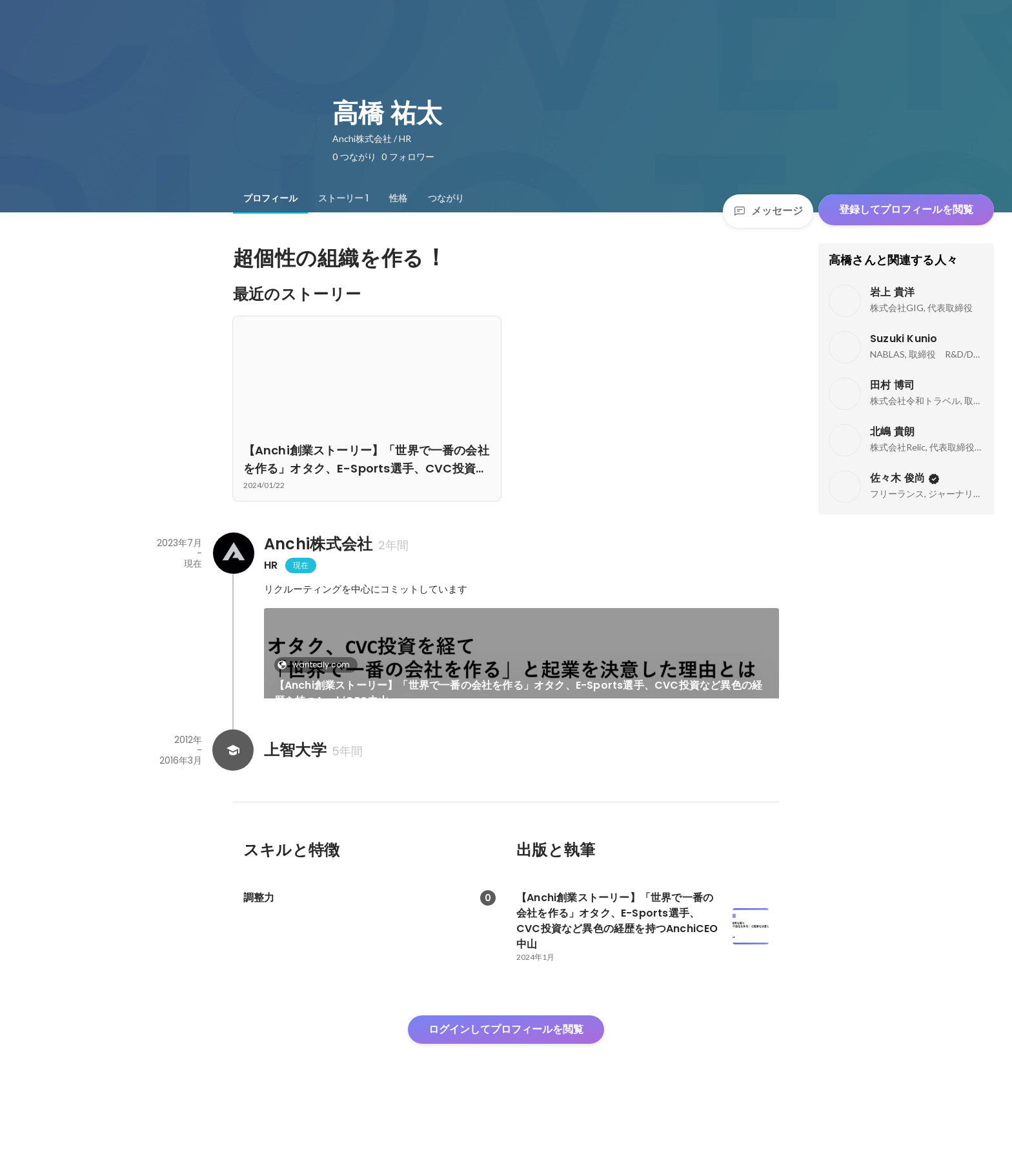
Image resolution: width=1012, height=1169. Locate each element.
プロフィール (270, 198)
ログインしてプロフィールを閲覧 (506, 1073)
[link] (522, 670)
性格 (398, 198)
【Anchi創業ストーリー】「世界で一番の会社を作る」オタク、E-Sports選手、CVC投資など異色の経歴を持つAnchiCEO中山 (518, 693)
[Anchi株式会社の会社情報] (233, 553)
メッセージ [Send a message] (768, 210)
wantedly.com (317, 664)
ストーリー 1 (343, 198)
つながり (446, 198)
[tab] (270, 198)
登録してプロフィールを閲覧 (906, 209)
